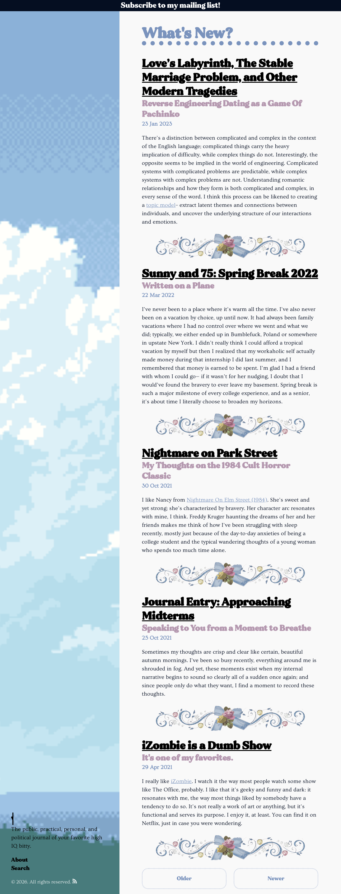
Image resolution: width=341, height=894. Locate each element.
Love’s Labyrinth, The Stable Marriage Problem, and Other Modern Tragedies (219, 77)
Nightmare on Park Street (209, 453)
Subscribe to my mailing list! (170, 5)
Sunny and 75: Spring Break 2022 (230, 273)
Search (20, 868)
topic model (160, 205)
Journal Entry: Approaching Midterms (216, 609)
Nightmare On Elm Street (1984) (227, 500)
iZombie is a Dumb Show (206, 746)
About (19, 860)
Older (184, 878)
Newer (276, 878)
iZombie (181, 781)
